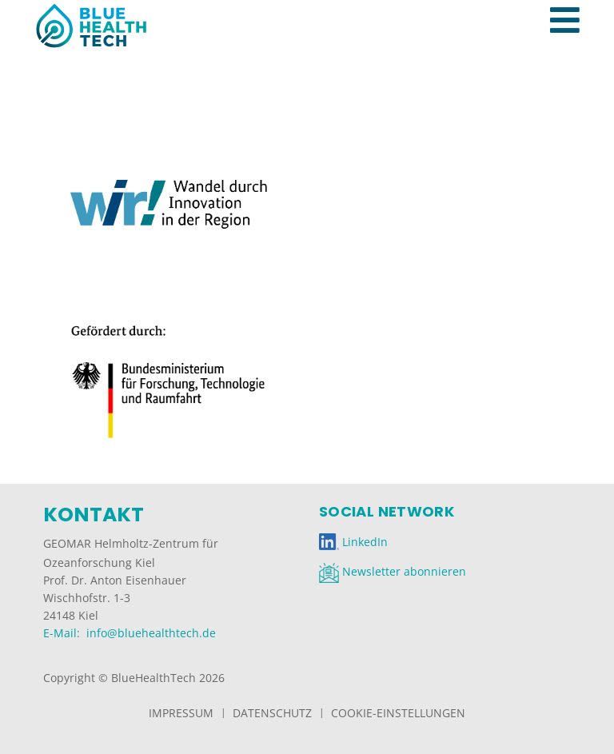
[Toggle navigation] (573, 3)
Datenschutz (272, 712)
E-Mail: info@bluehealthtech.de (129, 632)
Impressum (181, 712)
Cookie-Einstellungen (398, 712)
